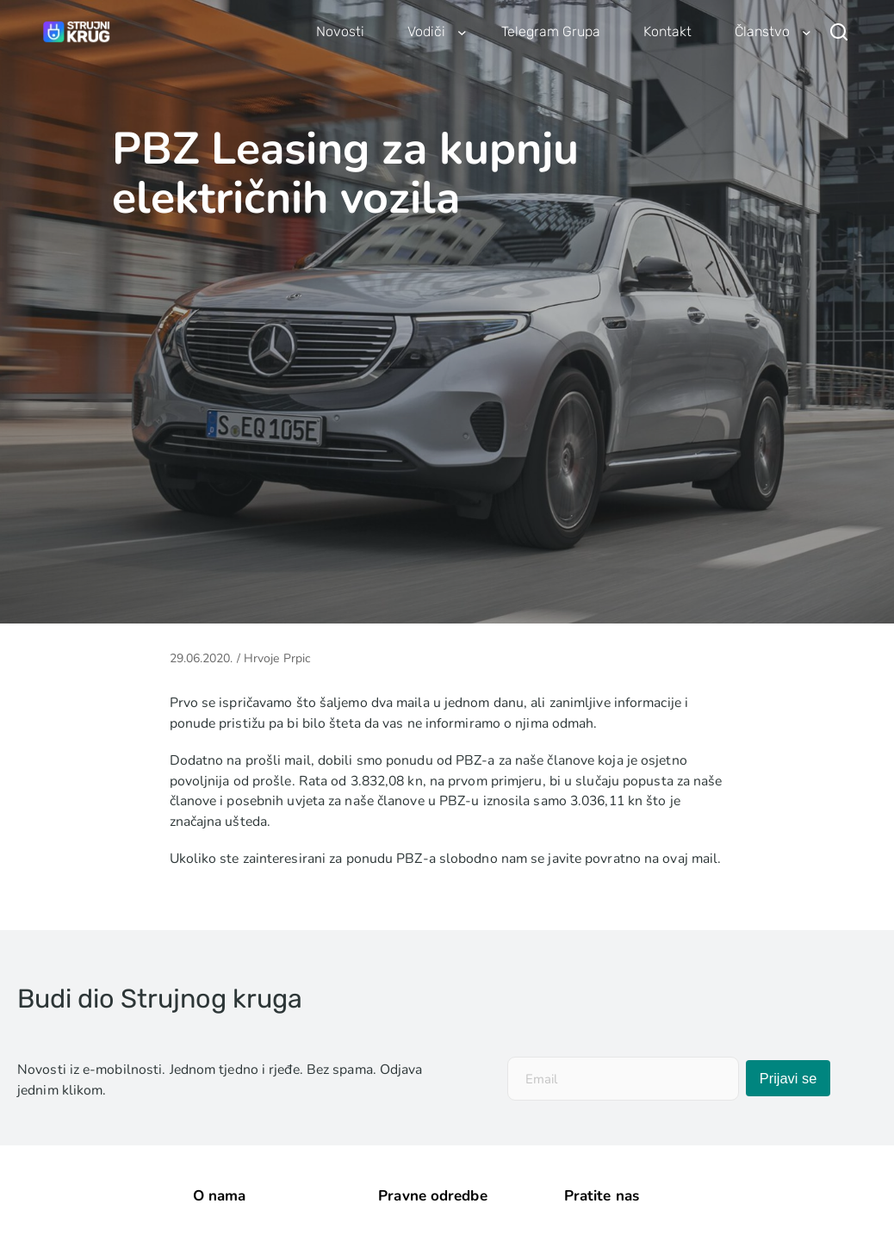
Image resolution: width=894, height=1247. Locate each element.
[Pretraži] (839, 32)
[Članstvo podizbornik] (806, 32)
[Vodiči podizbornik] (462, 32)
